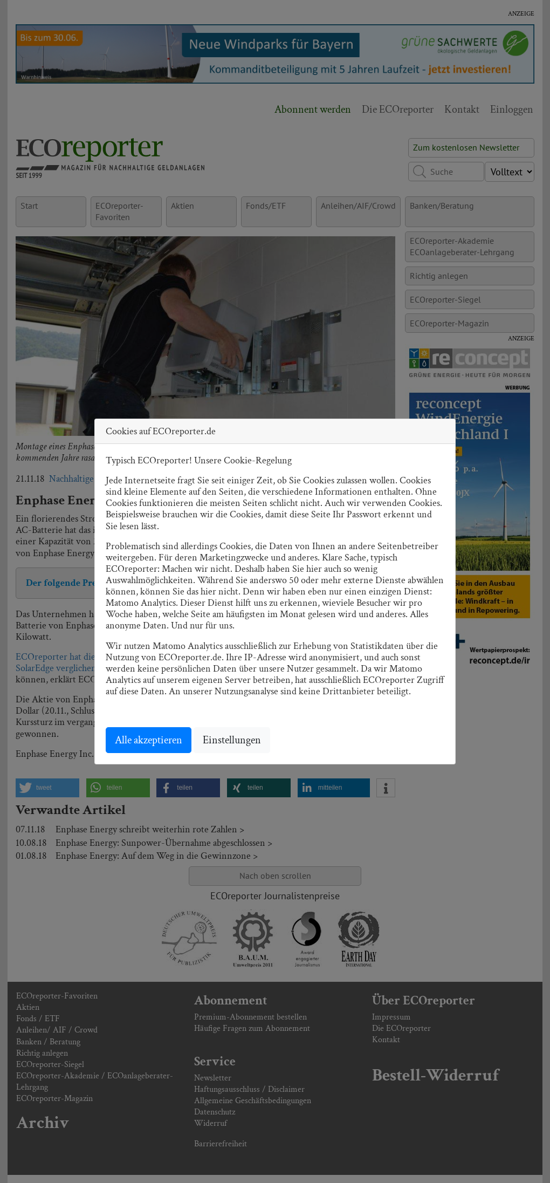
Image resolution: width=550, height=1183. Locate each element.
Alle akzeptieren (148, 740)
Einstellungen (232, 740)
